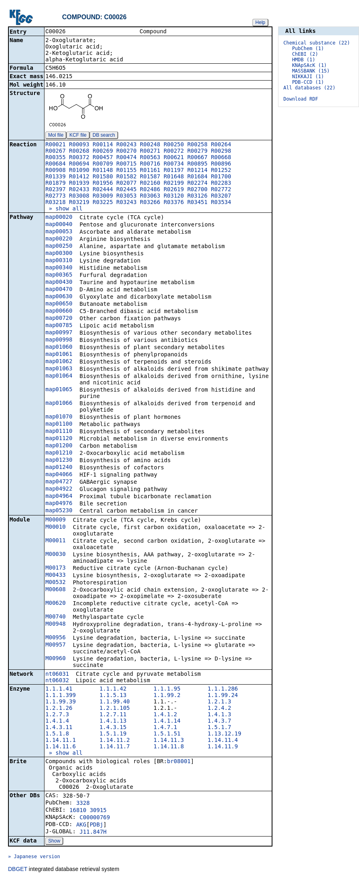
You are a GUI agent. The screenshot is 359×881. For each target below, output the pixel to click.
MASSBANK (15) (311, 71)
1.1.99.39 (60, 702)
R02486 (150, 190)
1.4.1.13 (112, 721)
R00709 (103, 164)
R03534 (221, 203)
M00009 (55, 520)
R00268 (79, 151)
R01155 (126, 171)
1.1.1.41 (58, 689)
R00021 (55, 145)
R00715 (126, 164)
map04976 (58, 504)
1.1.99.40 (114, 702)
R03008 (79, 196)
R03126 (197, 196)
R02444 (103, 190)
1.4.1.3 (219, 715)
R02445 (126, 190)
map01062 (58, 362)
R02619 (173, 190)
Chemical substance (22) (316, 43)
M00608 (55, 590)
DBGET (17, 870)
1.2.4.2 (219, 708)
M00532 (55, 583)
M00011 (55, 541)
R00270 (126, 151)
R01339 (55, 177)
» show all (64, 209)
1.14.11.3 (168, 741)
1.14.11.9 (223, 747)
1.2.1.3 (219, 702)
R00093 (79, 145)
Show (54, 842)
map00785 (58, 326)
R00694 (79, 164)
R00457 (103, 158)
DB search (104, 136)
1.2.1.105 (114, 708)
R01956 (103, 183)
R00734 (173, 164)
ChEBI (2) (305, 54)
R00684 (55, 164)
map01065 (58, 390)
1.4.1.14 (166, 721)
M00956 (55, 638)
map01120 (58, 439)
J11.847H (93, 832)
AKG (81, 825)
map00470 (58, 290)
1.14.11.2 (114, 741)
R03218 (55, 203)
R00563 (150, 158)
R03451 (197, 203)
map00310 (58, 261)
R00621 (173, 158)
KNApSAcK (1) (309, 65)
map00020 (58, 217)
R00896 (221, 164)
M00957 (55, 645)
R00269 (103, 151)
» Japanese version (34, 857)
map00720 (58, 318)
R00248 (150, 145)
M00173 (55, 568)
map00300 (58, 254)
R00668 (221, 158)
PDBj (96, 825)
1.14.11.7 (114, 747)
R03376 (173, 203)
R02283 (221, 183)
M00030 (55, 555)
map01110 (58, 431)
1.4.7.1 (165, 728)
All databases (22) (309, 88)
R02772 (221, 190)
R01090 (79, 171)
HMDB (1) (303, 60)
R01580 (103, 177)
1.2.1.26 (58, 708)
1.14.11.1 (60, 741)
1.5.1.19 (112, 734)
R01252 (221, 171)
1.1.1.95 (166, 689)
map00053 (58, 232)
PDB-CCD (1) (308, 82)
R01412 (79, 177)
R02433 (79, 190)
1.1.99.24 (223, 696)
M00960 (55, 659)
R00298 (221, 151)
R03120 (173, 196)
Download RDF (300, 99)
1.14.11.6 (60, 747)
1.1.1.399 (60, 696)
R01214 (197, 171)
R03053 (126, 196)
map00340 (58, 268)
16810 (77, 811)
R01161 (150, 171)
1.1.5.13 (112, 696)
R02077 (126, 183)
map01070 (58, 417)
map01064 (58, 376)
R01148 (103, 171)
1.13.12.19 (224, 734)
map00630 (58, 297)
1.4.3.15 (112, 728)
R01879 (55, 183)
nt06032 (57, 681)
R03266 (150, 203)
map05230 (58, 511)
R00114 (103, 145)
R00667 (197, 158)
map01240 (58, 468)
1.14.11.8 (168, 747)
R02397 (55, 190)
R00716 (150, 164)
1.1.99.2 (166, 696)
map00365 (58, 275)
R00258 (197, 145)
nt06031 (57, 674)
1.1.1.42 (112, 689)
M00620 (55, 603)
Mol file (55, 136)
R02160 (150, 183)
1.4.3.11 (58, 728)
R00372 (79, 158)
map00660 (58, 311)
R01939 (79, 183)
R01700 (221, 177)
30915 (98, 811)
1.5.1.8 (57, 734)
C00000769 (95, 818)
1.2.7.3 (57, 715)
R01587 (150, 177)
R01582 (126, 177)
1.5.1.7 (219, 728)
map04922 (58, 489)
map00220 (58, 239)
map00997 (58, 333)
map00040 (58, 225)
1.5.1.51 (166, 734)
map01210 (58, 453)
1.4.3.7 (219, 721)
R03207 (221, 196)
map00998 (58, 340)
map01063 (58, 369)
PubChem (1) (308, 48)
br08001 (179, 762)
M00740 (55, 617)
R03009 (103, 196)
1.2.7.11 (112, 715)
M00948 (55, 624)
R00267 (55, 151)
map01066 (58, 403)
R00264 (221, 145)
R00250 (173, 145)
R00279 (197, 151)
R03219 (79, 203)
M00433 (55, 575)
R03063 (150, 196)
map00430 (58, 282)
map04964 (58, 496)
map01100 (58, 424)
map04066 (58, 475)
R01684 (197, 177)
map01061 (58, 355)
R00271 (150, 151)
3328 (83, 803)
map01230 (58, 460)
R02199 (173, 183)
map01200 (58, 446)
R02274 (197, 183)
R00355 (55, 158)
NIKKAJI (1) (308, 76)
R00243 (126, 145)
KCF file (78, 136)
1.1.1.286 (223, 689)
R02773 (55, 196)
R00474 (126, 158)
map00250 (58, 246)
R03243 (126, 203)
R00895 (197, 164)
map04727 (58, 482)
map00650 (58, 304)
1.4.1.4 (57, 721)
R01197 (173, 171)
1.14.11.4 (223, 741)
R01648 (173, 177)
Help (260, 22)
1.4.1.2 (165, 715)
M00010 (55, 527)
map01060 (58, 347)
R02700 (197, 190)
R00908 (55, 171)
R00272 (173, 151)
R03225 (103, 203)
